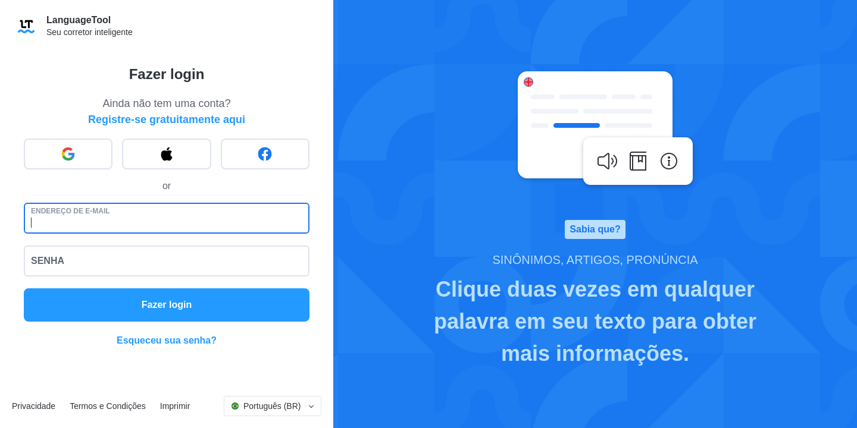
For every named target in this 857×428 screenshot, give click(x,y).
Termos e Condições (108, 406)
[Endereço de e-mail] (166, 218)
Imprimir (175, 406)
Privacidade (33, 406)
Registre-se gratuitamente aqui (166, 119)
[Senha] (166, 261)
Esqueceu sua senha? (167, 340)
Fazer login (167, 305)
